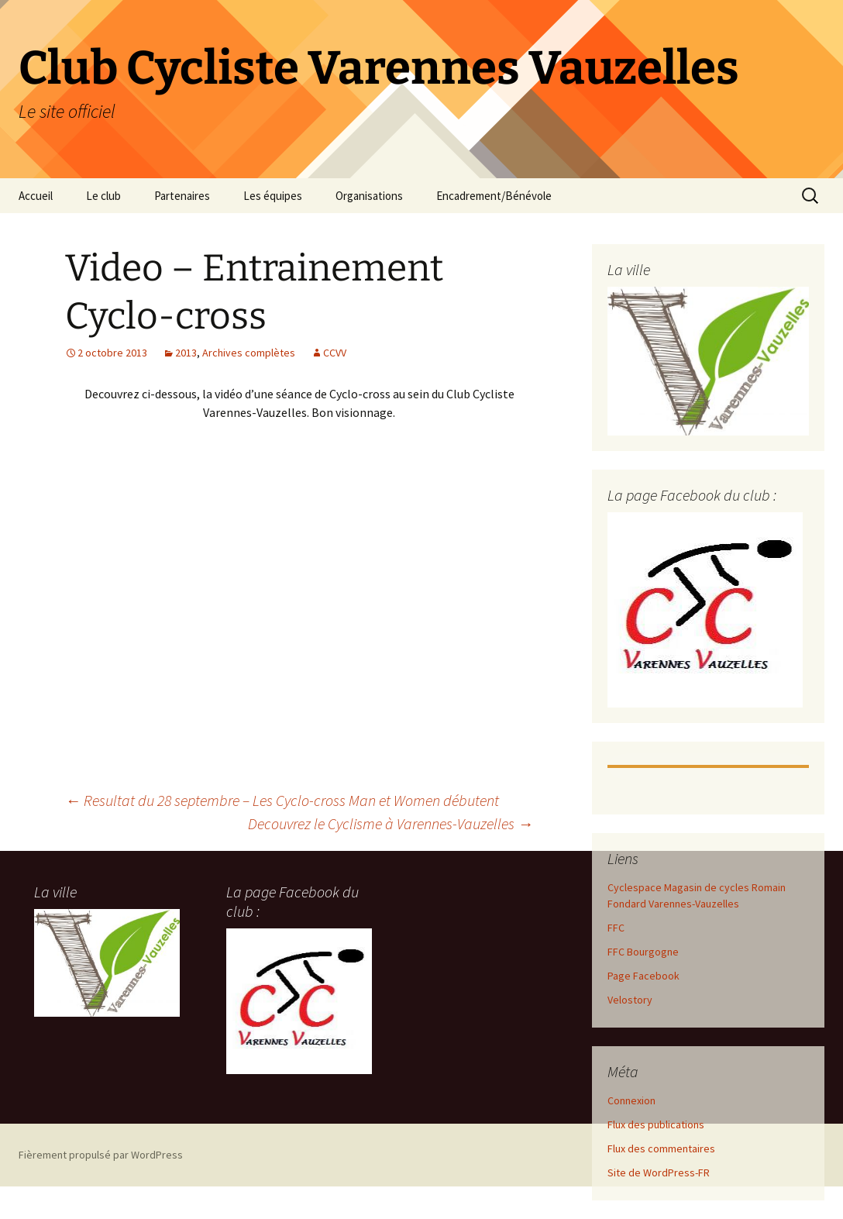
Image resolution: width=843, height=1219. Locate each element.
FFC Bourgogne (643, 952)
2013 (186, 353)
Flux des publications (655, 1124)
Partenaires (182, 195)
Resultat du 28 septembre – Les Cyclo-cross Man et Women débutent (282, 800)
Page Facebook (643, 976)
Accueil (36, 195)
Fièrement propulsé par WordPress (101, 1155)
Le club (103, 195)
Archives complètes (248, 353)
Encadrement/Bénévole (494, 195)
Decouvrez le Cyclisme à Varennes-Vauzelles (390, 823)
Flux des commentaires (661, 1148)
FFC (616, 928)
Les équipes (272, 195)
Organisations (369, 195)
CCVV (334, 353)
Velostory (629, 1000)
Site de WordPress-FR (658, 1172)
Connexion (631, 1100)
